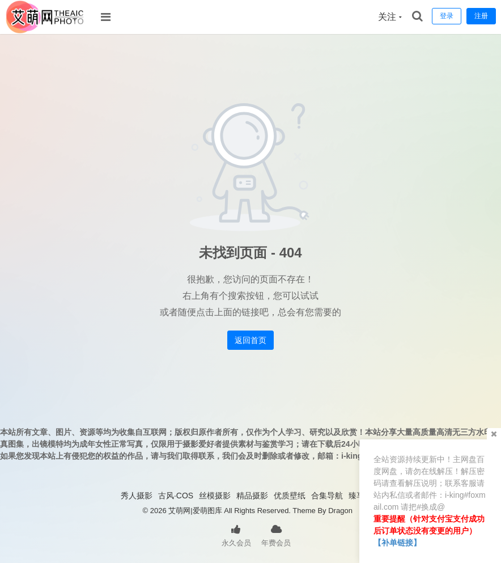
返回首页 (250, 340)
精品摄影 (252, 495)
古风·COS (175, 495)
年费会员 (276, 534)
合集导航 (327, 495)
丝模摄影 (215, 495)
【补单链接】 (397, 542)
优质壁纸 (289, 495)
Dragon (340, 510)
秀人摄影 (136, 495)
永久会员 (236, 534)
